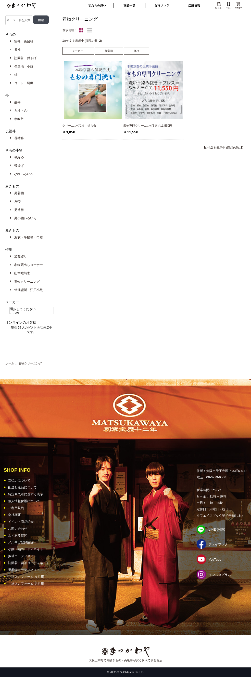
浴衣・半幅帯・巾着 (28, 237)
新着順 (109, 50)
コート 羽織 (23, 83)
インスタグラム (220, 575)
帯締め (18, 157)
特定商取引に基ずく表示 (25, 494)
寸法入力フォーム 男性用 (26, 583)
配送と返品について (22, 487)
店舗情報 (194, 5)
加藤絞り (20, 256)
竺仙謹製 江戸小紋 (28, 290)
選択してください (31, 309)
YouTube (215, 559)
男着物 (18, 193)
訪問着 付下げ (25, 58)
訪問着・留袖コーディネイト (29, 563)
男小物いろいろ (25, 218)
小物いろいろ (23, 174)
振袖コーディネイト (22, 556)
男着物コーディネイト (24, 570)
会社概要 (14, 515)
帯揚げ (18, 165)
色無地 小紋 (23, 66)
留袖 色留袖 (23, 41)
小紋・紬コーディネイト (25, 549)
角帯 (17, 201)
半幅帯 (18, 119)
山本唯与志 (21, 273)
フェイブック (218, 544)
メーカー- (78, 50)
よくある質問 (17, 535)
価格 (136, 50)
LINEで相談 (217, 529)
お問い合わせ (17, 528)
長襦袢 (18, 138)
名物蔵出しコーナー (28, 265)
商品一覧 (129, 5)
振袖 (17, 50)
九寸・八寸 (21, 110)
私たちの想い (97, 5)
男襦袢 (18, 210)
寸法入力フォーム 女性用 (26, 577)
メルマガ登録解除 (21, 542)
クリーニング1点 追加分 (79, 125)
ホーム (9, 363)
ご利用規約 (16, 508)
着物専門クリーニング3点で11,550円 (147, 125)
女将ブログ (161, 5)
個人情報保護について (24, 501)
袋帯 (17, 102)
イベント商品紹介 (21, 522)
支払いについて (19, 480)
